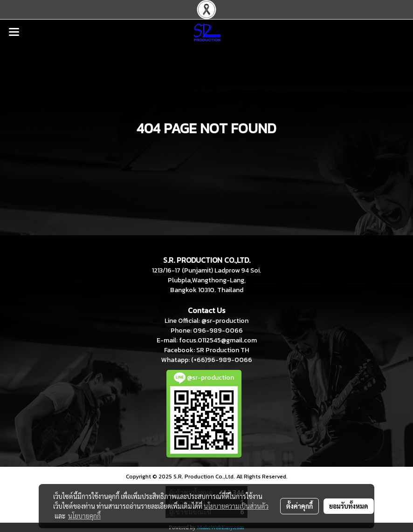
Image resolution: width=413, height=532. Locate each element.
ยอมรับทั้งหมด (348, 506)
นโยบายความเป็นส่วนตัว (236, 506)
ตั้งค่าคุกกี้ (299, 506)
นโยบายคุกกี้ (84, 516)
